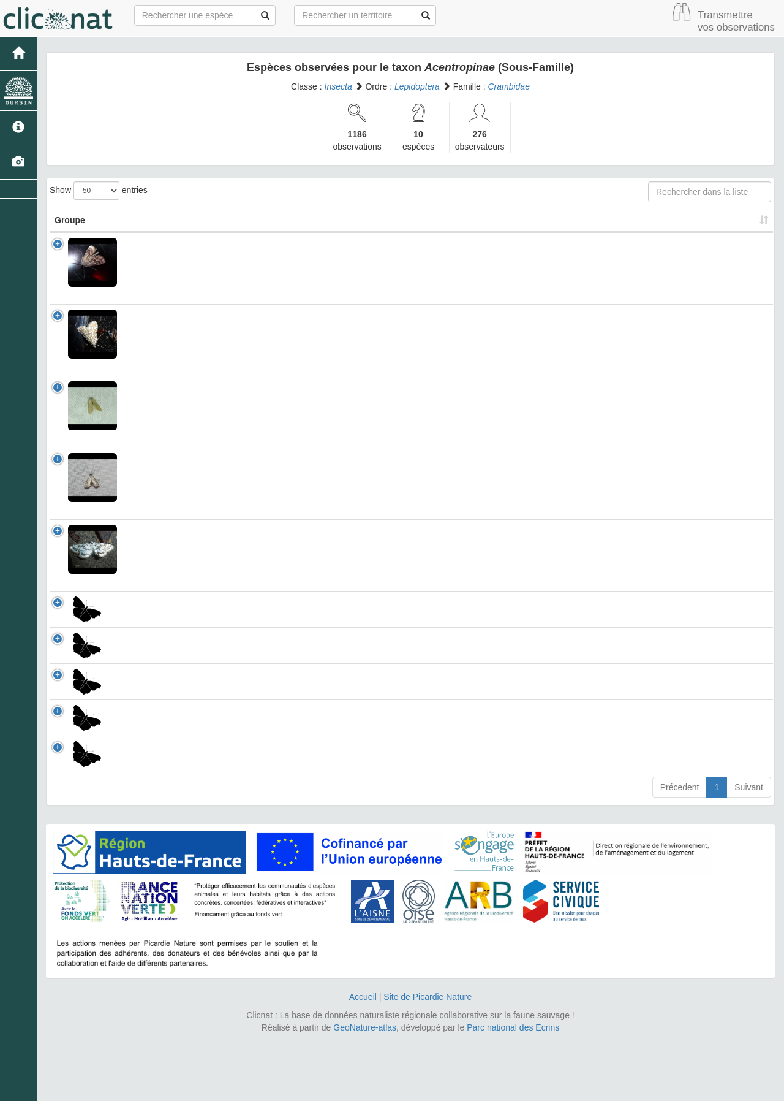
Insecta (338, 86)
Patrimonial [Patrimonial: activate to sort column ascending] (541, 220)
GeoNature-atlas (364, 1089)
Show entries (99, 190)
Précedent (679, 848)
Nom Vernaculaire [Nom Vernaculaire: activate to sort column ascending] (407, 220)
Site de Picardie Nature (427, 1058)
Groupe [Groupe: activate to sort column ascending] (70, 220)
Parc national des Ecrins (513, 1089)
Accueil (363, 1058)
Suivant (748, 848)
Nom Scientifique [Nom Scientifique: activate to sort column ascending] (173, 220)
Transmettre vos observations (736, 21)
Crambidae (508, 86)
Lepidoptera (417, 86)
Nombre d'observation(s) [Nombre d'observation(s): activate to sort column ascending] (648, 220)
